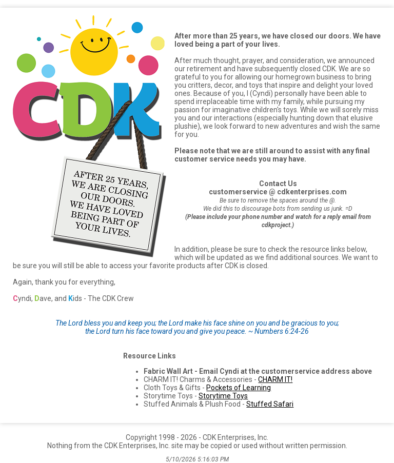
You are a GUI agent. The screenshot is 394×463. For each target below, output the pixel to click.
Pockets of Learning (238, 388)
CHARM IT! (275, 379)
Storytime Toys (223, 396)
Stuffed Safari (269, 404)
